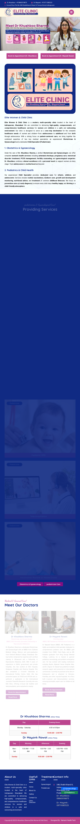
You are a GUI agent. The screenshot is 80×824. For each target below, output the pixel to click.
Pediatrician (45, 788)
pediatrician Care (53, 584)
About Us (32, 790)
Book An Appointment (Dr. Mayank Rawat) (58, 56)
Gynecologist (46, 784)
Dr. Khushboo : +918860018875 (17, 2)
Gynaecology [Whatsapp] (69, 788)
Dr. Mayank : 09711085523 (63, 804)
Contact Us (33, 798)
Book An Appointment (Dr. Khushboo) (22, 56)
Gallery (31, 794)
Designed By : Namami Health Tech (63, 820)
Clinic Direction (32, 801)
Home (31, 787)
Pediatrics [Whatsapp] (70, 792)
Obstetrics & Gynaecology (30, 584)
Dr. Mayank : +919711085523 (43, 2)
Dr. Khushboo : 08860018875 (64, 797)
